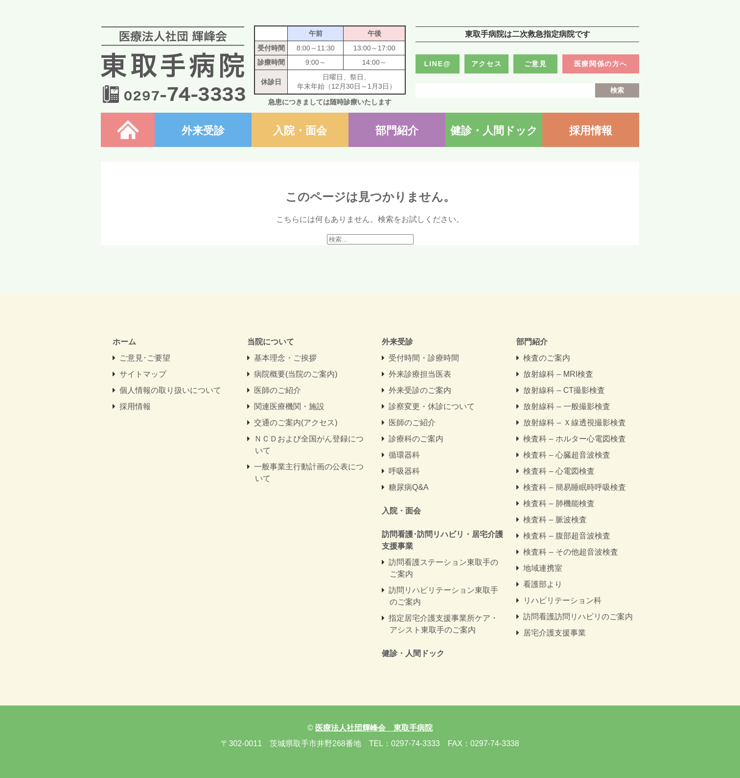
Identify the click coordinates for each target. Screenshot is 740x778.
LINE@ (437, 64)
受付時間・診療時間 (424, 358)
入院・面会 (300, 130)
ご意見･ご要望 (144, 358)
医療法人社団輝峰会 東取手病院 (173, 64)
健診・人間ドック (494, 130)
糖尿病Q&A (409, 487)
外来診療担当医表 (420, 374)
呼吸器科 (404, 471)
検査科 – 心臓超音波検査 (566, 455)
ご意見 (535, 64)
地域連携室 (542, 568)
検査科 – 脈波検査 (555, 519)
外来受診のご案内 (420, 390)
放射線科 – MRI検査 (558, 374)
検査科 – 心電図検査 (559, 471)
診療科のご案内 (416, 439)
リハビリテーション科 (562, 600)
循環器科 (404, 455)
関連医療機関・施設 (289, 406)
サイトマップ (142, 374)
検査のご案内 (546, 358)
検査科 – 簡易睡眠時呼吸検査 (574, 487)
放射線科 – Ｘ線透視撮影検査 (574, 422)
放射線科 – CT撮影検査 (564, 390)
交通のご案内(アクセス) (296, 422)
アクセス (486, 64)
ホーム (127, 130)
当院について (270, 342)
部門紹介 (396, 130)
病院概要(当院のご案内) (296, 374)
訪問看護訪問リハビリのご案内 (578, 616)
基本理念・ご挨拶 (285, 358)
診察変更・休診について (432, 406)
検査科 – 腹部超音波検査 (566, 536)
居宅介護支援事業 (554, 633)
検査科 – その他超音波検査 (570, 552)
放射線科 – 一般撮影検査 (566, 406)
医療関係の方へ (600, 64)
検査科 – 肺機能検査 (559, 503)
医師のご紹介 (277, 390)
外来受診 (203, 130)
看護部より (542, 584)
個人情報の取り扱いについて (170, 390)
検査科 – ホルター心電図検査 (574, 439)
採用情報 (590, 130)
